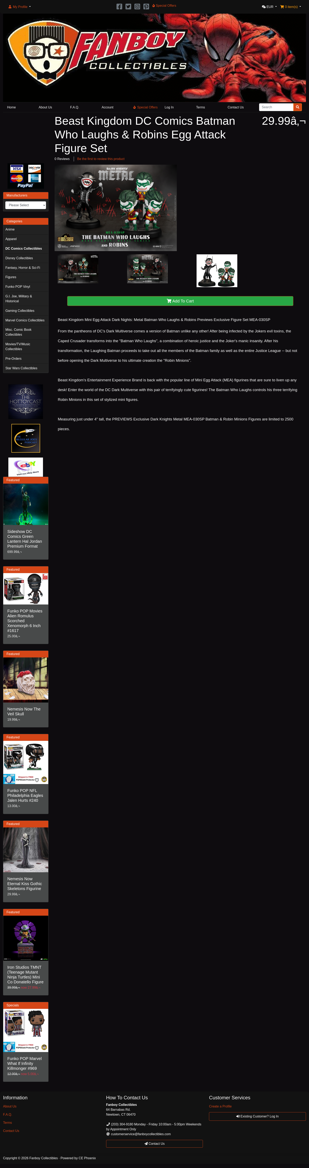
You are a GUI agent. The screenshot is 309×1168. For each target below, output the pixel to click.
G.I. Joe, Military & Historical (18, 298)
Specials (13, 1005)
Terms (200, 107)
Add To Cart (180, 301)
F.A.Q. (74, 107)
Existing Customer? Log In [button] (257, 1116)
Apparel (10, 239)
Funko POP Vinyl (17, 286)
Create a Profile (220, 1106)
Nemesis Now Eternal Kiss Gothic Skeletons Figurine (24, 884)
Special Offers (145, 107)
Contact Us (236, 107)
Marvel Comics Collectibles (24, 320)
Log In (169, 107)
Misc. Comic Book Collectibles (18, 332)
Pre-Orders (13, 358)
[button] (19, 7)
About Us (45, 107)
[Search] (276, 107)
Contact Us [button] (154, 1143)
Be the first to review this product (100, 159)
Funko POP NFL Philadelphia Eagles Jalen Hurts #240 (25, 795)
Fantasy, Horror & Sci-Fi (22, 267)
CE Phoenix (87, 1158)
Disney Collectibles (19, 258)
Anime (9, 229)
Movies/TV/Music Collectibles (17, 346)
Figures (10, 277)
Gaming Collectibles (19, 310)
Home (11, 107)
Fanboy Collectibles (43, 1158)
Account (107, 107)
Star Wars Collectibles (21, 368)
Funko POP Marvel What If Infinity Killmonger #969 (24, 1063)
